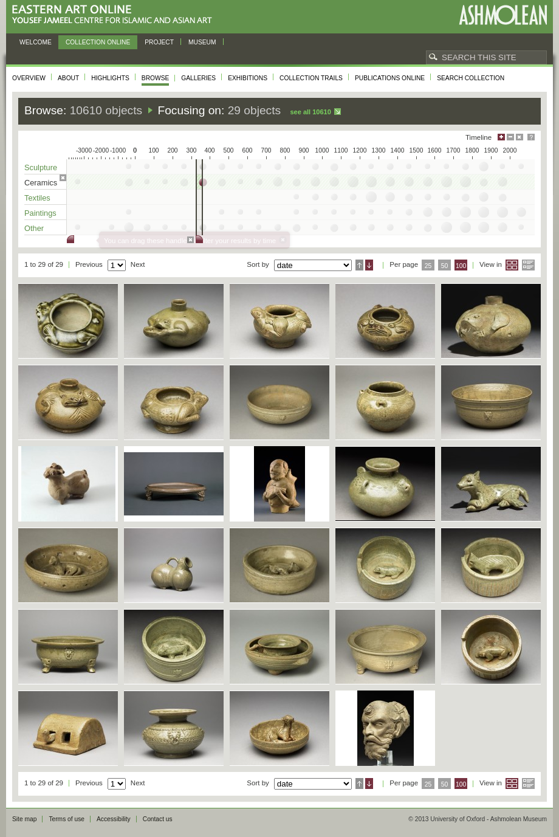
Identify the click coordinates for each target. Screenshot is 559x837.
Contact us (158, 819)
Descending (369, 265)
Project (159, 42)
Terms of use (66, 819)
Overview (29, 78)
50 (444, 266)
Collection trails (311, 78)
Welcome (35, 42)
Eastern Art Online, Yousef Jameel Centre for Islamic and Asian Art (115, 15)
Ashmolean (503, 15)
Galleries (198, 78)
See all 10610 (310, 111)
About (68, 78)
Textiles (37, 197)
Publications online (390, 78)
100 (461, 266)
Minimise (510, 137)
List (528, 265)
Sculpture (40, 167)
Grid (512, 265)
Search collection (470, 78)
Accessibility (114, 819)
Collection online (98, 42)
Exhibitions (247, 78)
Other (34, 228)
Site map (24, 819)
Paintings (40, 213)
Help (531, 137)
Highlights (110, 78)
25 (428, 266)
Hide (519, 137)
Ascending (359, 265)
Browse (156, 78)
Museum (202, 42)
